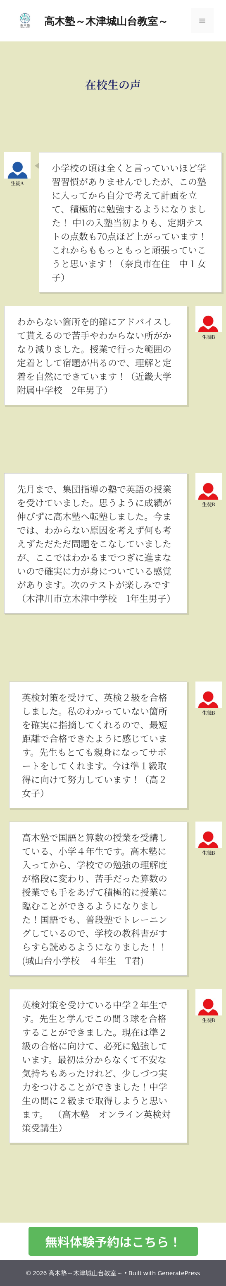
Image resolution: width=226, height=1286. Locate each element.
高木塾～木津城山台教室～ (106, 21)
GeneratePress (178, 1273)
